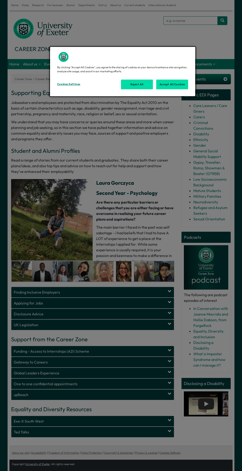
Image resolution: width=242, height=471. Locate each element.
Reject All (136, 84)
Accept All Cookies (172, 84)
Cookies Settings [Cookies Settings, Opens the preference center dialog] (68, 84)
